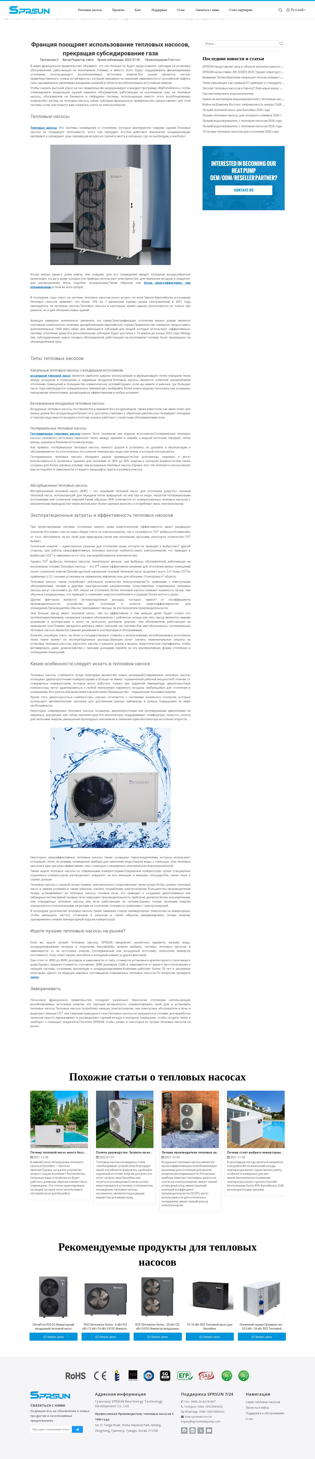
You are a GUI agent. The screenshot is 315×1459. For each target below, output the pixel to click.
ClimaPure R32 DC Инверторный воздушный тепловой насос (53, 1326)
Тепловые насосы (90, 10)
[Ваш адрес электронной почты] (50, 1429)
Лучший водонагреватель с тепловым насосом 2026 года (242, 121)
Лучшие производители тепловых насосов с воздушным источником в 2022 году (190, 1152)
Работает (174, 59)
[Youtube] (209, 1430)
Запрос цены (53, 1336)
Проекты (118, 10)
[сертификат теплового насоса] (157, 1375)
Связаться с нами (207, 10)
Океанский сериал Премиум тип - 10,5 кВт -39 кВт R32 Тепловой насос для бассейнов (261, 1327)
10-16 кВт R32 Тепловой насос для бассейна (209, 1326)
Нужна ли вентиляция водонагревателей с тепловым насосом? (246, 99)
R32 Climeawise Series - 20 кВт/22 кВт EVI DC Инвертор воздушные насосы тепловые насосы (157, 1327)
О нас (181, 10)
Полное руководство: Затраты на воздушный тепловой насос (124, 1152)
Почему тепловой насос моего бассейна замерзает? (59, 1152)
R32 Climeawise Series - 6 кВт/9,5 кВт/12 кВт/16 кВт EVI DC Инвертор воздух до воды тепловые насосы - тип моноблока (105, 1327)
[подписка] (77, 1429)
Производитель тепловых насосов (144, 1414)
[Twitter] (200, 1430)
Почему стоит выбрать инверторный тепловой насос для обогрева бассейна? (255, 1152)
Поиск (281, 43)
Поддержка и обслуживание (265, 1413)
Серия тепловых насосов (263, 1402)
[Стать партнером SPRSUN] (243, 178)
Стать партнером (241, 10)
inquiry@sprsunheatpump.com (200, 1421)
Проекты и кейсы (257, 1407)
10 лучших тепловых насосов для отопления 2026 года (240, 131)
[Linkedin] (192, 1430)
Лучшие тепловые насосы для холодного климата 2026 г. (242, 115)
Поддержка (159, 10)
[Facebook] (184, 1430)
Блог (138, 10)
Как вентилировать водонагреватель (228, 93)
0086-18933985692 (211, 1411)
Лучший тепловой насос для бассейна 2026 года (236, 110)
